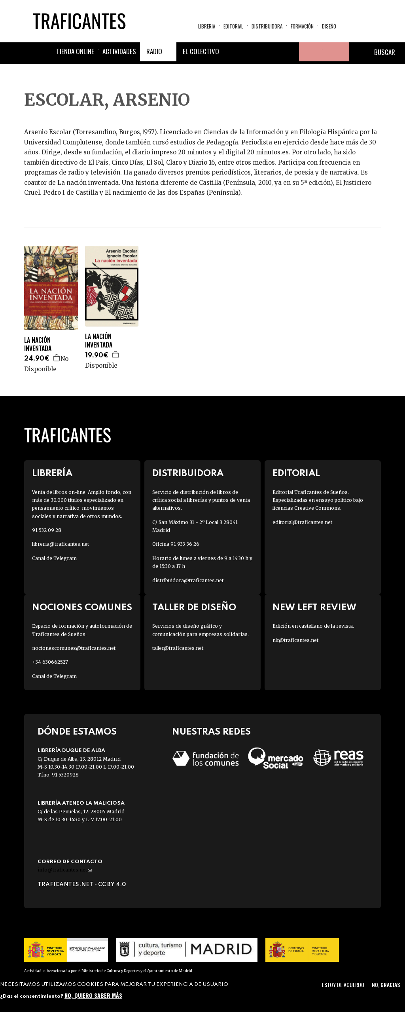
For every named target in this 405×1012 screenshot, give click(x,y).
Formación (302, 26)
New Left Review (314, 607)
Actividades (119, 51)
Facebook (232, 51)
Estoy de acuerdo (343, 984)
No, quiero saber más (93, 995)
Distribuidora (267, 26)
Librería (52, 473)
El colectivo (201, 51)
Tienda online (75, 51)
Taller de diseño (194, 607)
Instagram (270, 51)
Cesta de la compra (335, 51)
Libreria (206, 26)
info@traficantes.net (65, 870)
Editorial (233, 26)
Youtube (289, 51)
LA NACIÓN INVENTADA (37, 344)
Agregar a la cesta (57, 357)
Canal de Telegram (54, 558)
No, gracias (386, 984)
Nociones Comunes (82, 607)
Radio (154, 51)
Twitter (251, 51)
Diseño (329, 26)
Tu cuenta (308, 51)
